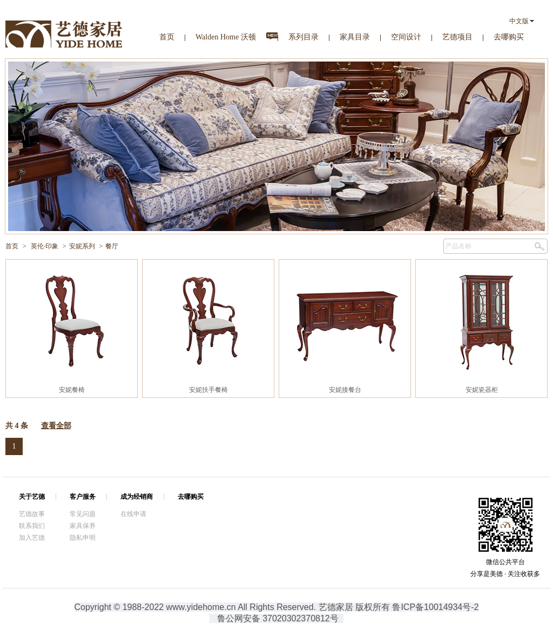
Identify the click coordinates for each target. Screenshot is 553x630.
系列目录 (303, 37)
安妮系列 (82, 246)
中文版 (519, 21)
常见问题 (83, 514)
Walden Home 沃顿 (225, 37)
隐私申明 (83, 537)
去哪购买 (509, 37)
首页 (166, 37)
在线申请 (133, 514)
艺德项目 (457, 37)
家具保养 (83, 526)
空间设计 (406, 37)
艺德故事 (32, 514)
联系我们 (32, 526)
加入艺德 (32, 537)
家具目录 (355, 37)
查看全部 (56, 426)
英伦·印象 (44, 246)
